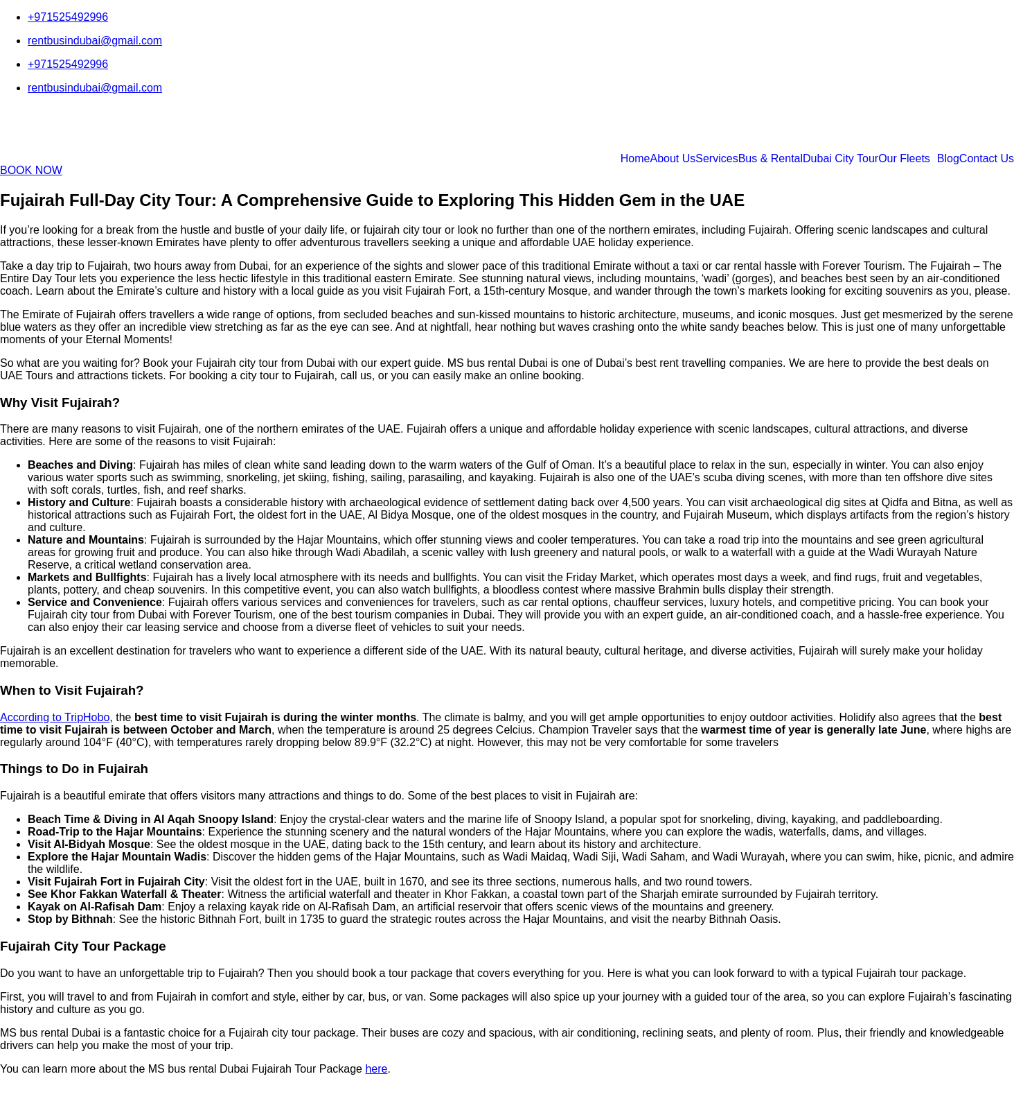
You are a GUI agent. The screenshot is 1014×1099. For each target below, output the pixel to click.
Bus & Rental (770, 158)
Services (716, 158)
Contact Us (986, 158)
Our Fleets (904, 158)
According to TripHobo (54, 717)
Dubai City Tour (840, 158)
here (376, 1069)
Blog (948, 158)
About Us (672, 158)
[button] (907, 158)
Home (635, 158)
